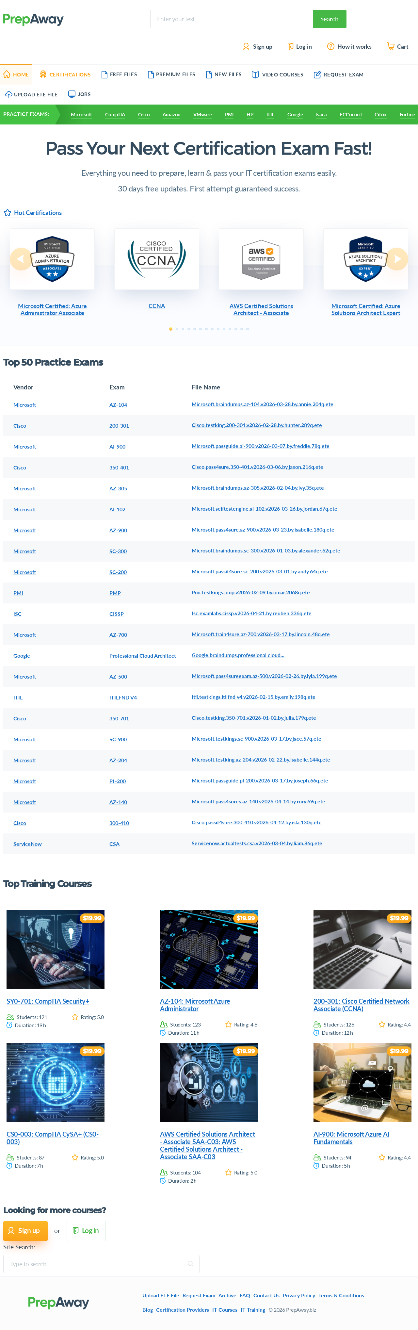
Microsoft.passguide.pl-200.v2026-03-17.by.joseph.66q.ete (260, 780)
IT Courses (224, 1309)
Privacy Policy (299, 1295)
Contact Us (266, 1295)
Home (16, 74)
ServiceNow (27, 844)
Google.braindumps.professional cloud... (238, 655)
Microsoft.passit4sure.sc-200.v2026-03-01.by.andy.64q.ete (260, 571)
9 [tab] (218, 329)
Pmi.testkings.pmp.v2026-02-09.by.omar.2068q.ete (251, 592)
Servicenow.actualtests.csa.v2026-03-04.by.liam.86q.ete (257, 843)
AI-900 (117, 446)
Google (295, 114)
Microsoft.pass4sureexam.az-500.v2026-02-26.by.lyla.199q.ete (264, 676)
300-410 (119, 823)
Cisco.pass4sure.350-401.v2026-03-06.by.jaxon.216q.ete (257, 467)
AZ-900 (118, 530)
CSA (114, 844)
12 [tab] (235, 329)
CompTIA (115, 114)
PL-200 (117, 781)
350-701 (119, 718)
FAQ (245, 1295)
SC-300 (118, 551)
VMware (202, 114)
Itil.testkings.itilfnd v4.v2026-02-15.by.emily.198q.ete (253, 697)
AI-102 (117, 509)
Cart (398, 46)
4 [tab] (188, 329)
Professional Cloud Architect (142, 655)
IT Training (253, 1309)
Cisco (144, 114)
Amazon (171, 114)
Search (329, 19)
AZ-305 (118, 488)
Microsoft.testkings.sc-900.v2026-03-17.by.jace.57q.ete (256, 738)
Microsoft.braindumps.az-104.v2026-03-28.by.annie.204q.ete (262, 404)
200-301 (119, 425)
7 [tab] (206, 329)
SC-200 (118, 572)
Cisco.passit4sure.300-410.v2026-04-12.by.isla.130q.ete (257, 822)
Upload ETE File (31, 94)
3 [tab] (183, 329)
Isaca (321, 114)
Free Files (119, 74)
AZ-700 (118, 635)
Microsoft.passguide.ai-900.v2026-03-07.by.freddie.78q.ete (261, 446)
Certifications (65, 74)
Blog (147, 1309)
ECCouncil (351, 114)
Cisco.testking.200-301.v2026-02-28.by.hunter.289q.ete (257, 425)
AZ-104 (118, 405)
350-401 (119, 467)
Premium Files (171, 74)
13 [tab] (241, 329)
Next (396, 259)
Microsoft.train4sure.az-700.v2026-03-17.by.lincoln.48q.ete (261, 634)
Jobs (79, 94)
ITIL (270, 114)
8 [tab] (212, 329)
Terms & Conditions (341, 1295)
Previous (21, 259)
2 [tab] (177, 329)
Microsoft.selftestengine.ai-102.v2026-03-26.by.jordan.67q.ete (264, 508)
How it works (350, 46)
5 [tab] (194, 329)
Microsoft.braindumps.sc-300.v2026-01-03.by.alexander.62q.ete (266, 550)
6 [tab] (200, 329)
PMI (229, 114)
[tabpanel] (52, 273)
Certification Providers (182, 1309)
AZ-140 (118, 802)
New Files (224, 74)
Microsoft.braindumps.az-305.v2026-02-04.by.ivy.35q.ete (258, 487)
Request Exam (339, 74)
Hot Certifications (32, 212)
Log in (299, 46)
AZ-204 (118, 760)
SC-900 (118, 739)
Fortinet (408, 114)
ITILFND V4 (123, 697)
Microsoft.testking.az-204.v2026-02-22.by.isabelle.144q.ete (261, 759)
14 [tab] (247, 329)
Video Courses (277, 74)
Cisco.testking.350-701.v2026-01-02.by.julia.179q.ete (254, 717)
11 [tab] (230, 329)
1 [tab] (170, 329)
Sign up (258, 46)
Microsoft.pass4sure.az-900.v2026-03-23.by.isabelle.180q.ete (263, 529)
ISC (17, 614)
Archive (227, 1295)
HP (250, 114)
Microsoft (81, 114)
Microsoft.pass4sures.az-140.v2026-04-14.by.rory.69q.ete (258, 801)
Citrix (381, 114)
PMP (115, 593)
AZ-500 (118, 676)
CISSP (116, 614)
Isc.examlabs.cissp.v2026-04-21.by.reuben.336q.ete (252, 613)
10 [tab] (224, 329)
